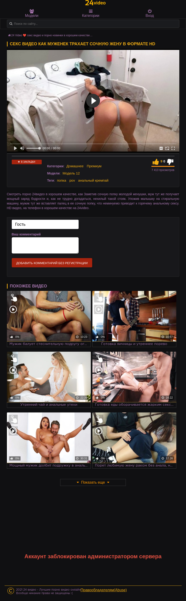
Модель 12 (71, 173)
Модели (31, 13)
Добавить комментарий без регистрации (52, 263)
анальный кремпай (93, 180)
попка (61, 180)
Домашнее (74, 166)
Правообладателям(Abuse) (104, 590)
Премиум (94, 166)
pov (72, 180)
